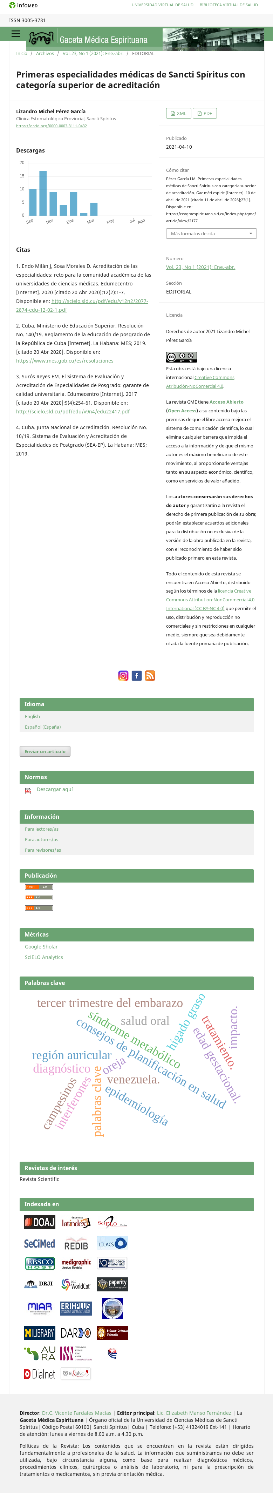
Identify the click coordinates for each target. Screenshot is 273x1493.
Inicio (21, 53)
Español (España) (43, 727)
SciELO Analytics (44, 957)
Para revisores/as (43, 850)
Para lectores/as (42, 829)
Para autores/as (41, 839)
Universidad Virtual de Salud (162, 4)
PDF (207, 113)
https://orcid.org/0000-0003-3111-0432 (51, 125)
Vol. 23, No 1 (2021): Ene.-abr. (93, 53)
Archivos (45, 53)
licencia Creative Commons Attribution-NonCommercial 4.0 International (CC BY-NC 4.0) (210, 600)
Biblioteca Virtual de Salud (229, 4)
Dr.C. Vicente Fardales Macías (76, 1413)
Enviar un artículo (45, 751)
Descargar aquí (49, 789)
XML (181, 113)
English (32, 716)
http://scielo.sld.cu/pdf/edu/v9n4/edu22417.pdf (73, 411)
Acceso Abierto (227, 402)
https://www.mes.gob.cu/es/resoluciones (65, 360)
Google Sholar (41, 946)
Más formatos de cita (193, 233)
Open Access (182, 410)
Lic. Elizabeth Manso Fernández (194, 1413)
